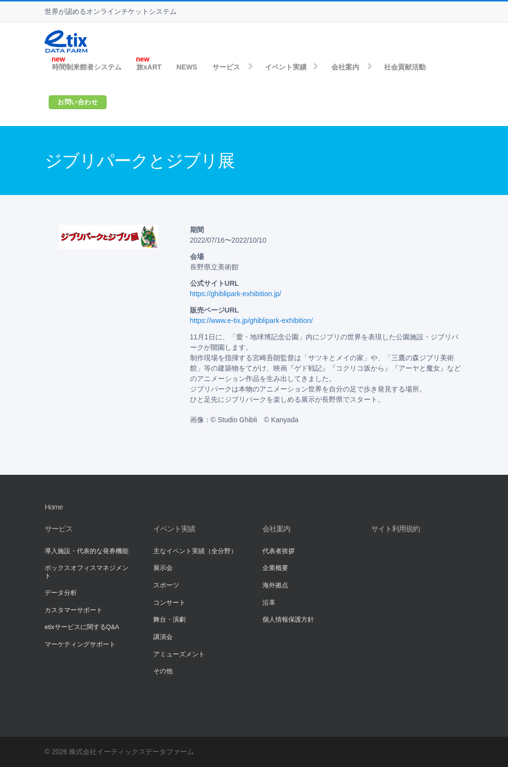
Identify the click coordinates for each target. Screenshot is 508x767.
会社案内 (345, 67)
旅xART (149, 67)
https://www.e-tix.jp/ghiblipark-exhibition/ (251, 320)
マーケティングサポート (80, 644)
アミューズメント (179, 654)
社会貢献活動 (405, 67)
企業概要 (275, 568)
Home (54, 507)
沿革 (268, 602)
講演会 (163, 637)
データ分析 (61, 592)
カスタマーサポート (74, 610)
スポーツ (166, 585)
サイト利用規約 (395, 528)
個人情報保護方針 (288, 619)
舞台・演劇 (169, 619)
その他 (163, 671)
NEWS (187, 67)
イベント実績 (286, 67)
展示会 (163, 568)
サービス (226, 67)
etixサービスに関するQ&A (82, 627)
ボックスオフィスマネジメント (86, 572)
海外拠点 (275, 585)
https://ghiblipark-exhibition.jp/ (235, 294)
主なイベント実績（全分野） (195, 551)
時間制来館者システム (87, 67)
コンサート (169, 602)
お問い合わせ (78, 102)
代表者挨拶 (278, 551)
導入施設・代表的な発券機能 (86, 551)
